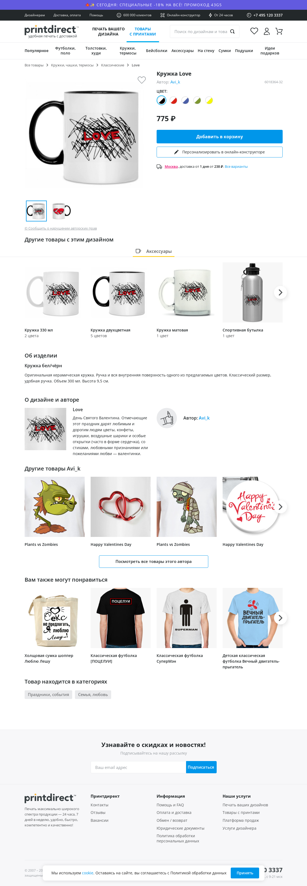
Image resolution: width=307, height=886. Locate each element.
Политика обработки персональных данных (178, 838)
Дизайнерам (35, 15)
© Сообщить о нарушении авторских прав (61, 228)
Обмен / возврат (172, 820)
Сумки (225, 50)
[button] (280, 292)
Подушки (244, 50)
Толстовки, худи (96, 51)
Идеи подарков (269, 51)
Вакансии (99, 820)
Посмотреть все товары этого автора (153, 561)
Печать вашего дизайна (108, 31)
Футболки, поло (65, 51)
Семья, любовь (93, 694)
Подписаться (199, 767)
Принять (245, 872)
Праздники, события (48, 694)
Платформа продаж (241, 820)
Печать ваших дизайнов (245, 805)
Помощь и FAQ (170, 805)
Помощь (96, 15)
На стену (206, 50)
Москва (171, 166)
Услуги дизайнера (239, 828)
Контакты (99, 805)
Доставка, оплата (67, 15)
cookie (87, 872)
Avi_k (175, 82)
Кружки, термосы (128, 51)
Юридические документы (180, 828)
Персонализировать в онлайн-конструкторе (219, 151)
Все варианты (236, 166)
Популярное (36, 50)
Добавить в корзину (219, 137)
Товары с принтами (143, 31)
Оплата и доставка (174, 812)
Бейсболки (156, 50)
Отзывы (98, 812)
